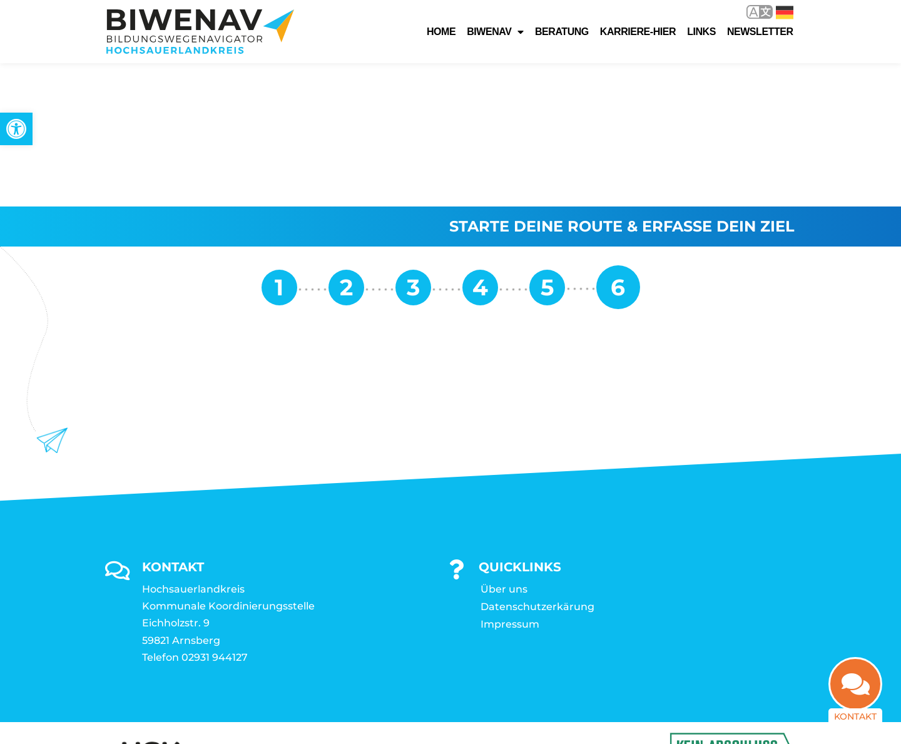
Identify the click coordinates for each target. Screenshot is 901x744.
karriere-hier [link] (638, 31)
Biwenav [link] (495, 32)
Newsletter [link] (760, 31)
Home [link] (441, 31)
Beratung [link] (562, 31)
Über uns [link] (504, 446)
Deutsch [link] (784, 12)
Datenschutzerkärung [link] (537, 463)
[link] (16, 129)
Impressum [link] (510, 481)
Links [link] (701, 31)
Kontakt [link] (855, 722)
